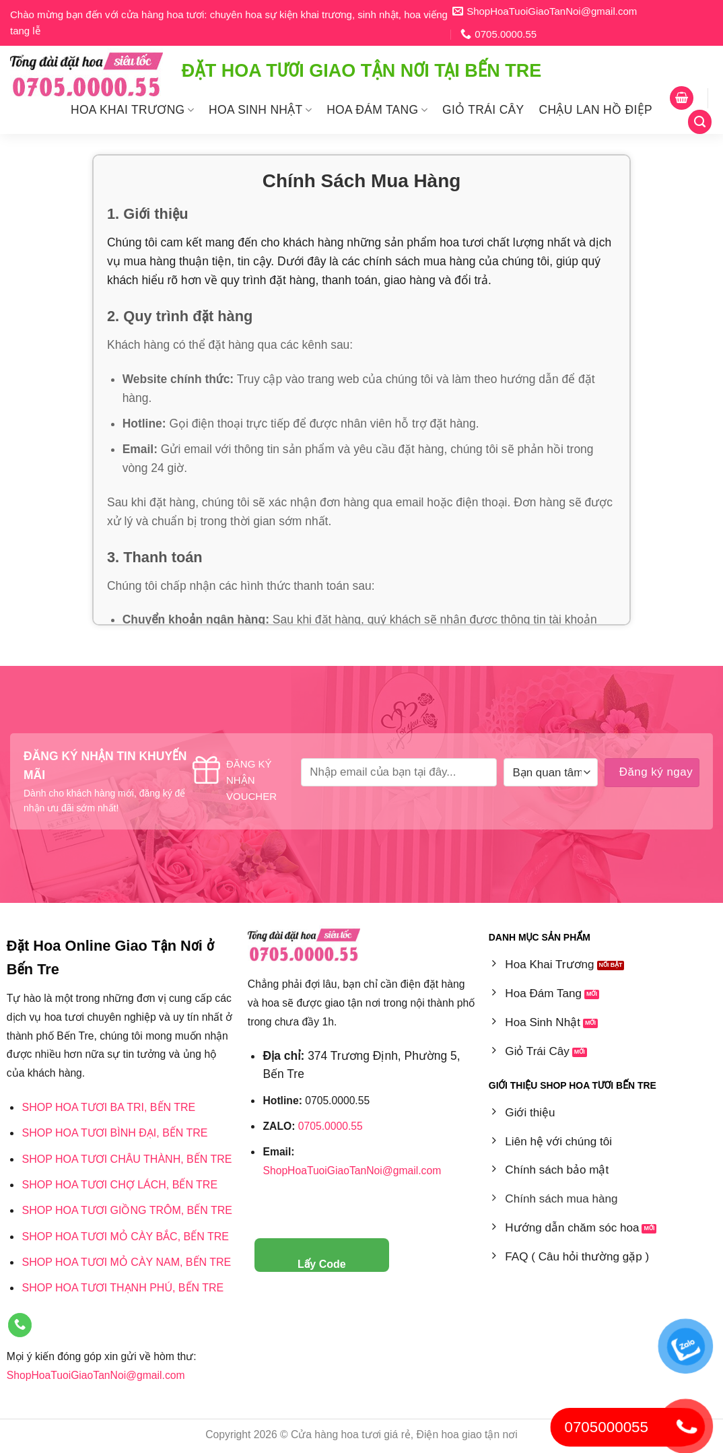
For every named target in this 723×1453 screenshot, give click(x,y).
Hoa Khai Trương (132, 109)
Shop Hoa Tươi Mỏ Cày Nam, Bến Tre (126, 1262)
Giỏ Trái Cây (483, 109)
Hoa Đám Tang (376, 109)
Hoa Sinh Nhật (260, 109)
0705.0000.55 (330, 1126)
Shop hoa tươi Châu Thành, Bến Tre (127, 1159)
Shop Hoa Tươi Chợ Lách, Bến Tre (119, 1184)
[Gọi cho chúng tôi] (20, 1325)
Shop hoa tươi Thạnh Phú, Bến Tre (122, 1287)
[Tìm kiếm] (700, 121)
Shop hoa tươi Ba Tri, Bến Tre (108, 1107)
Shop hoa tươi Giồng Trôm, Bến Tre (127, 1210)
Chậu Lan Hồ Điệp (595, 109)
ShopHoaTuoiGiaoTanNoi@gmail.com (96, 1375)
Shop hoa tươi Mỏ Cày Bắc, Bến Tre (125, 1236)
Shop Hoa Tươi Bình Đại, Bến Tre (114, 1133)
